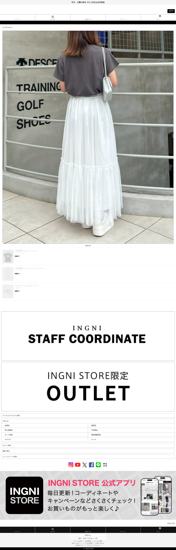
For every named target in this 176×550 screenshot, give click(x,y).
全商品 (7, 425)
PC (96, 538)
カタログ (8, 439)
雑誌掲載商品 (96, 435)
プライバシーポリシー (94, 545)
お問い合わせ (99, 543)
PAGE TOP (171, 523)
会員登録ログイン (171, 11)
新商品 (93, 425)
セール (93, 439)
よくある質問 (88, 543)
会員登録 (88, 541)
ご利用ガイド (79, 545)
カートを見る (78, 541)
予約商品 (94, 430)
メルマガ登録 (98, 541)
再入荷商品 (9, 430)
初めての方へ (76, 543)
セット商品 (9, 435)
